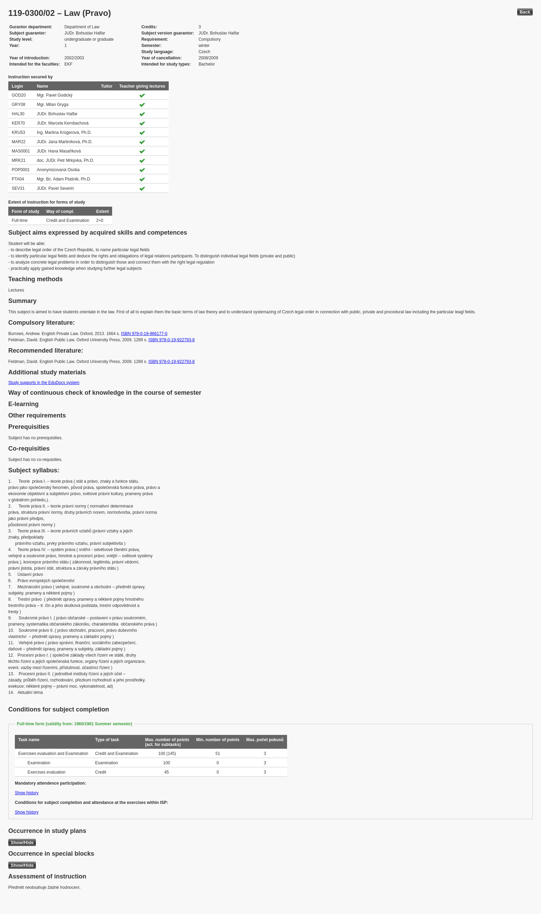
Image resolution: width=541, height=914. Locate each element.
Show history (27, 792)
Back (525, 11)
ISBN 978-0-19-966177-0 (144, 333)
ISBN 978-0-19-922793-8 (171, 339)
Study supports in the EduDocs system (43, 382)
